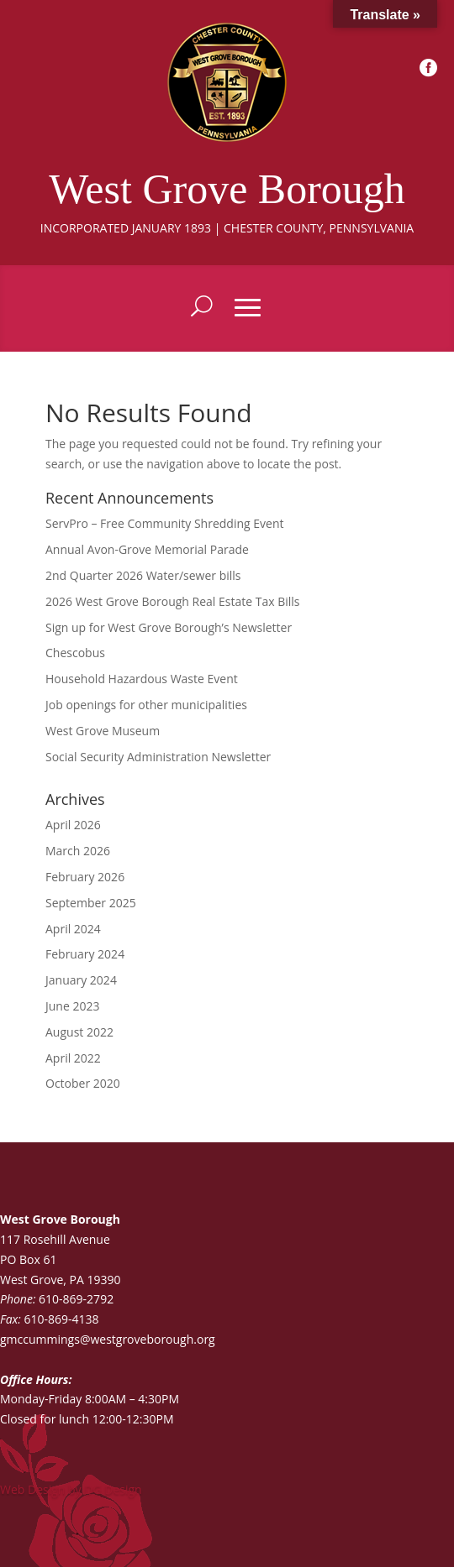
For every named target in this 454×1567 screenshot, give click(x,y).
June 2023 (72, 1006)
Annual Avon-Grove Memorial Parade (147, 549)
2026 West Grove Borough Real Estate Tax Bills (172, 601)
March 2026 (77, 851)
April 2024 (73, 929)
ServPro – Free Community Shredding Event (164, 523)
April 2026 (73, 825)
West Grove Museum (102, 731)
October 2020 (82, 1083)
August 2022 (79, 1032)
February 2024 (84, 954)
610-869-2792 (76, 1299)
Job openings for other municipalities (146, 705)
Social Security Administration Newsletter (158, 757)
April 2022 (73, 1058)
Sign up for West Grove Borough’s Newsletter (168, 627)
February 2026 (84, 877)
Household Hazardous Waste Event (141, 679)
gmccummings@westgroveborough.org (107, 1339)
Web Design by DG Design (71, 1489)
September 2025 (90, 903)
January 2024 (81, 980)
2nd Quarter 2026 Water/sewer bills (143, 575)
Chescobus (75, 653)
